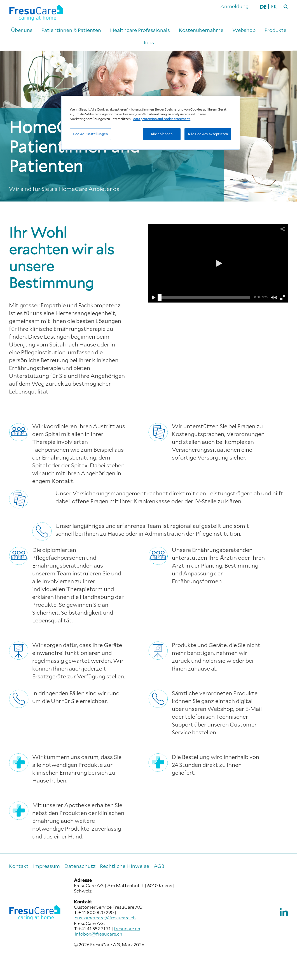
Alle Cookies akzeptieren (208, 134)
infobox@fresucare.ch (98, 934)
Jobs (148, 42)
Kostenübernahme (201, 30)
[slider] (160, 297)
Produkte (275, 30)
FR (274, 6)
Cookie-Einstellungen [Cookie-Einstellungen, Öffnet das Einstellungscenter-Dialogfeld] (90, 134)
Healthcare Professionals (140, 30)
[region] (150, 123)
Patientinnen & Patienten (71, 30)
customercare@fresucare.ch (105, 917)
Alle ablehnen (162, 134)
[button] (218, 263)
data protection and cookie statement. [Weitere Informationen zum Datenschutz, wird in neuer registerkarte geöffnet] (161, 119)
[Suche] (286, 7)
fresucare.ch (127, 928)
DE (263, 6)
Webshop (244, 30)
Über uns (21, 30)
